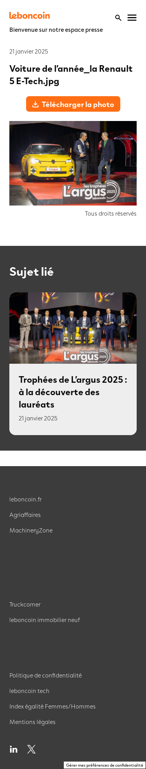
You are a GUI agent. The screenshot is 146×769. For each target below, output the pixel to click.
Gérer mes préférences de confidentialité (104, 764)
